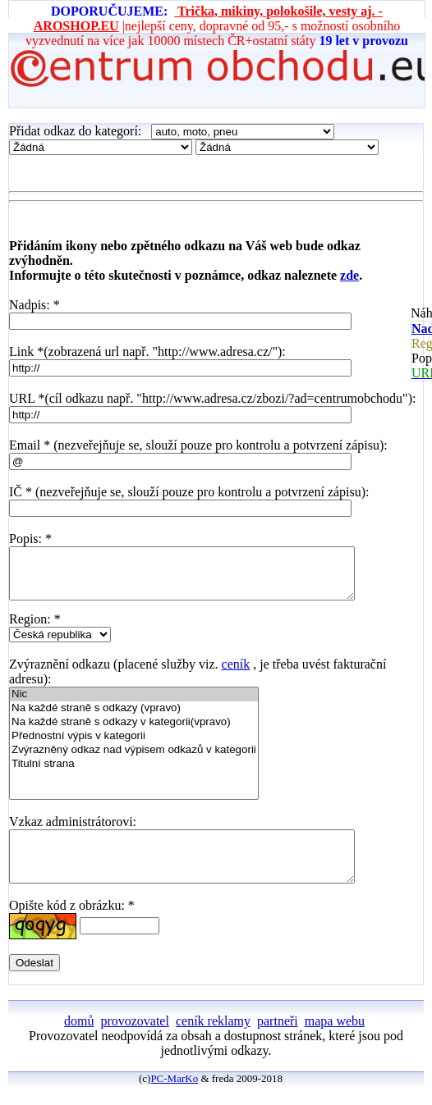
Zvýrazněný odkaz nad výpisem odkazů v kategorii (134, 760)
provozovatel (134, 1041)
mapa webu (335, 1041)
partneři (277, 1041)
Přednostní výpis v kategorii (134, 746)
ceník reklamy (213, 1041)
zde (349, 275)
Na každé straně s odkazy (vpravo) (134, 718)
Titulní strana (134, 774)
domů (79, 1041)
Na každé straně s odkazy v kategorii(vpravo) (134, 732)
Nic (134, 704)
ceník (236, 674)
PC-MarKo (174, 1098)
